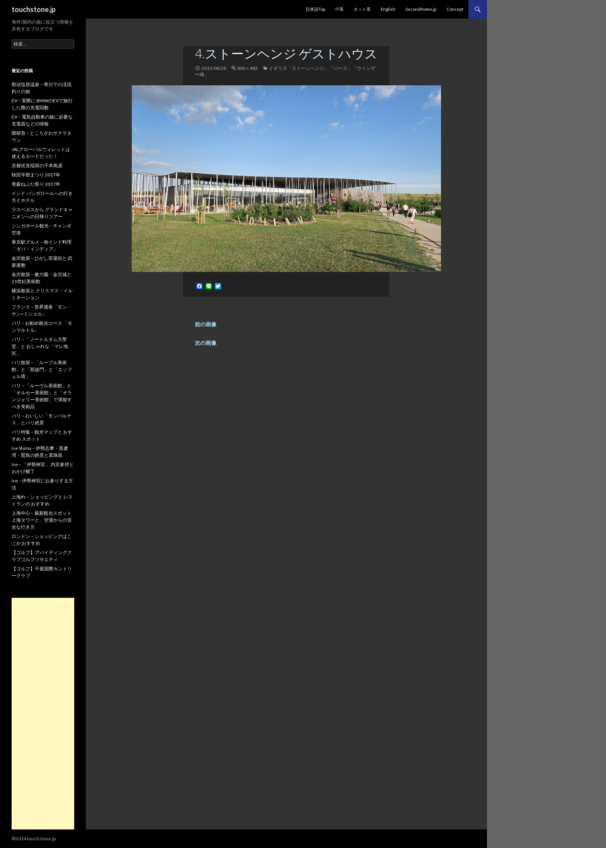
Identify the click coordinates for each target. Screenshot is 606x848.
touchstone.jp (34, 9)
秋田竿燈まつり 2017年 (36, 175)
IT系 (339, 9)
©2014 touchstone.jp (34, 838)
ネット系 (362, 9)
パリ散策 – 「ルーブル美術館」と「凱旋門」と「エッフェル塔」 (42, 369)
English (388, 9)
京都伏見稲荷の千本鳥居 (37, 165)
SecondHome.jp (420, 9)
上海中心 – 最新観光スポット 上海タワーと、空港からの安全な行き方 (42, 520)
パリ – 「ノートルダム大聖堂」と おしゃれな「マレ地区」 (40, 346)
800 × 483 (247, 68)
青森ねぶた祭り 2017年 (36, 184)
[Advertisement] (43, 713)
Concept (454, 9)
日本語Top (315, 9)
